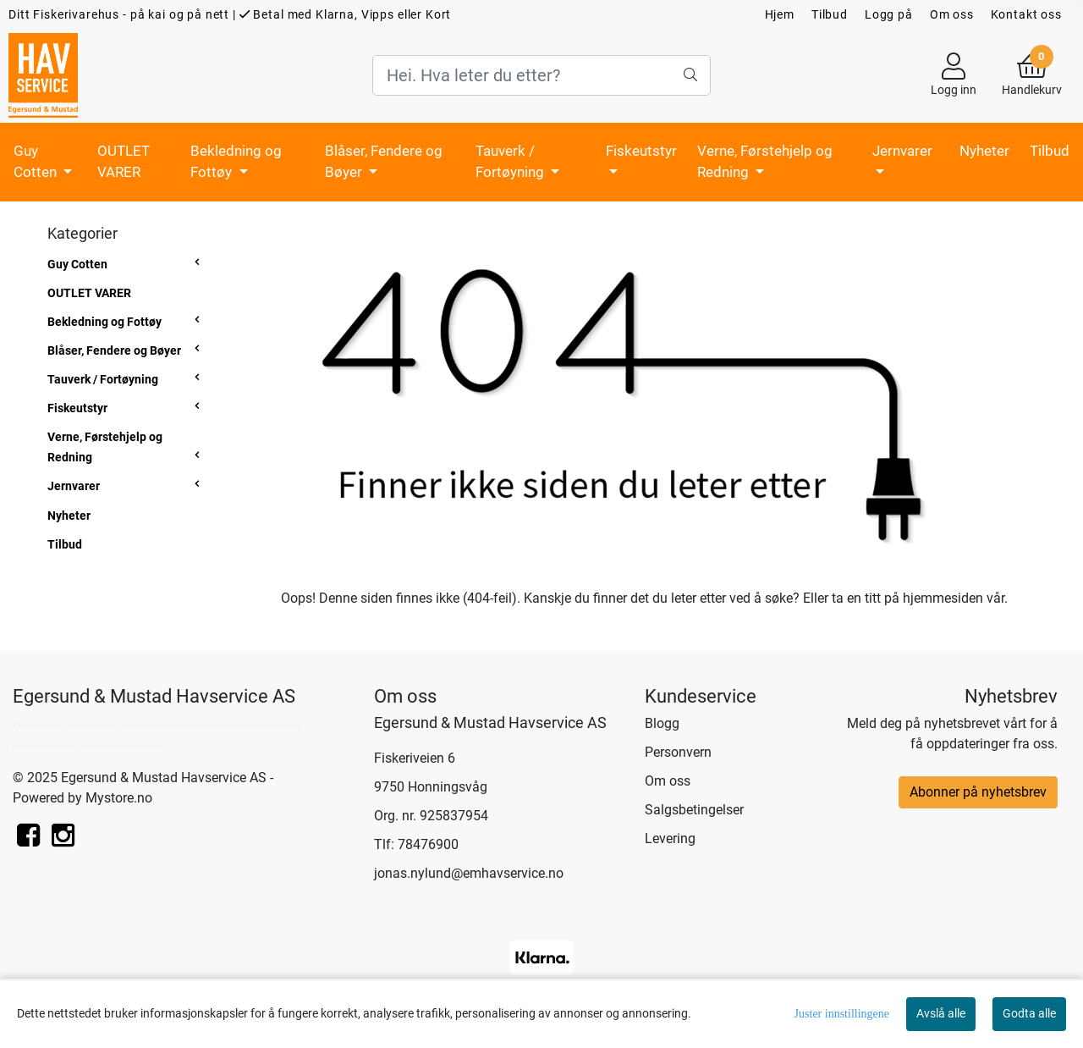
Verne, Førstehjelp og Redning (765, 161)
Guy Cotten (37, 161)
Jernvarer (902, 150)
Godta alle (1029, 1013)
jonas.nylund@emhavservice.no (468, 873)
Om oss (952, 14)
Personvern (678, 752)
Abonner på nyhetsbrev (978, 792)
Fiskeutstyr (641, 150)
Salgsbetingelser (694, 810)
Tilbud (829, 14)
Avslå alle (940, 1013)
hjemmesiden (943, 598)
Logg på (889, 14)
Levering (670, 838)
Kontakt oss (1026, 14)
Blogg (662, 723)
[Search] (541, 75)
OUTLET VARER (123, 161)
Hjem (779, 14)
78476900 (428, 844)
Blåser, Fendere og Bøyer (384, 161)
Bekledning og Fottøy (236, 161)
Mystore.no (118, 798)
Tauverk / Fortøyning (511, 161)
